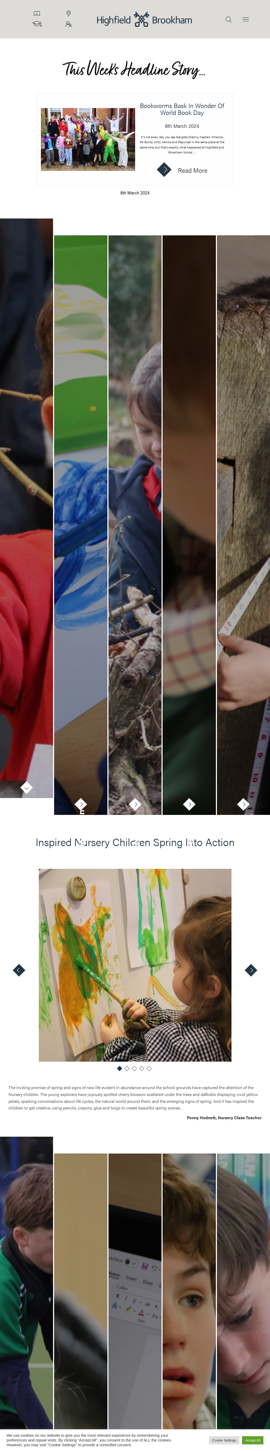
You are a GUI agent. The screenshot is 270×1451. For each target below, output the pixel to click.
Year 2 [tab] (189, 838)
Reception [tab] (81, 830)
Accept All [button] (252, 1440)
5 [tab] (150, 1070)
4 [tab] (142, 1070)
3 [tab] (135, 1070)
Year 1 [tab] (135, 838)
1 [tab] (120, 1070)
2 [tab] (127, 1070)
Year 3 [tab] (243, 838)
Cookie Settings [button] (224, 1440)
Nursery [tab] (26, 817)
